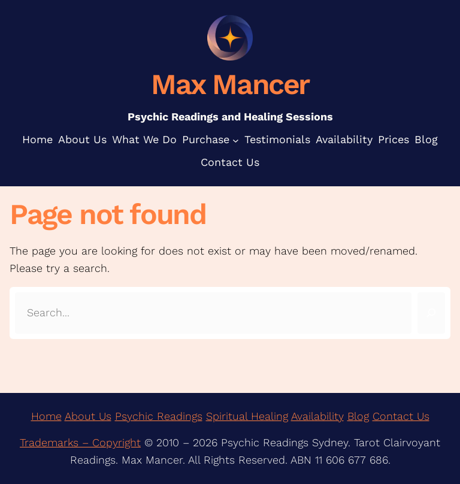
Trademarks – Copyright (80, 442)
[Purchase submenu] (235, 140)
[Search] (431, 313)
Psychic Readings (158, 416)
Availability (317, 416)
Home (46, 416)
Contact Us (401, 416)
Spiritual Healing (247, 416)
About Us (88, 416)
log (361, 416)
